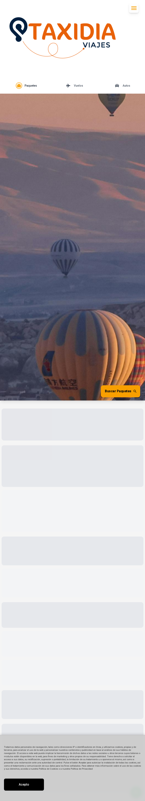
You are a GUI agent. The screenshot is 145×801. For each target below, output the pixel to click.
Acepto (24, 784)
